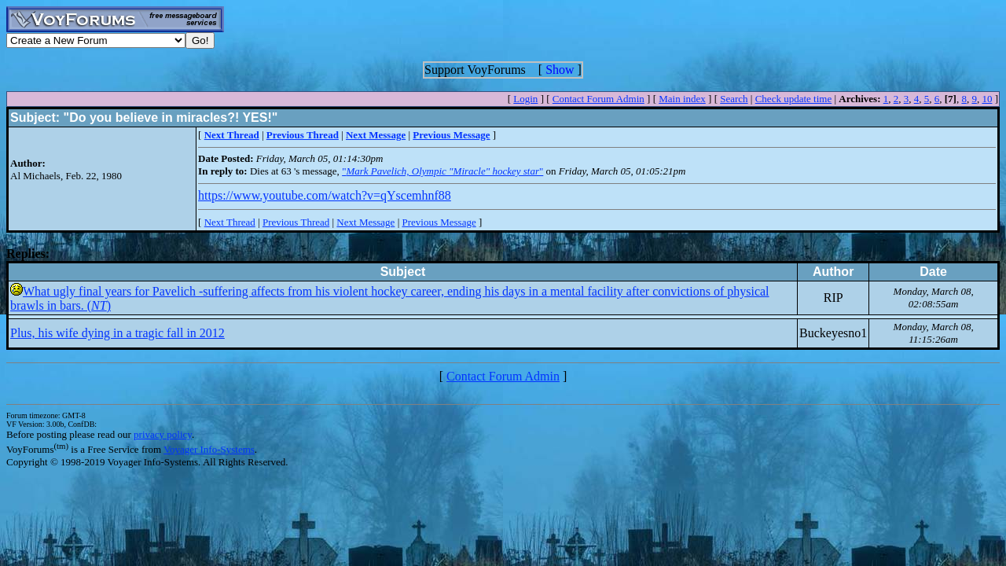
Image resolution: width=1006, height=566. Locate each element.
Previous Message (438, 222)
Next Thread (229, 222)
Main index (682, 99)
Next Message (365, 222)
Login (525, 99)
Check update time (793, 99)
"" (442, 171)
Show (559, 69)
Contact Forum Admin (598, 99)
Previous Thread (296, 222)
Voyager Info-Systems (209, 449)
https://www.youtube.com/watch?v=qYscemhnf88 (324, 195)
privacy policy (163, 434)
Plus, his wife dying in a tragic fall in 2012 (117, 333)
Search (733, 99)
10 (987, 99)
